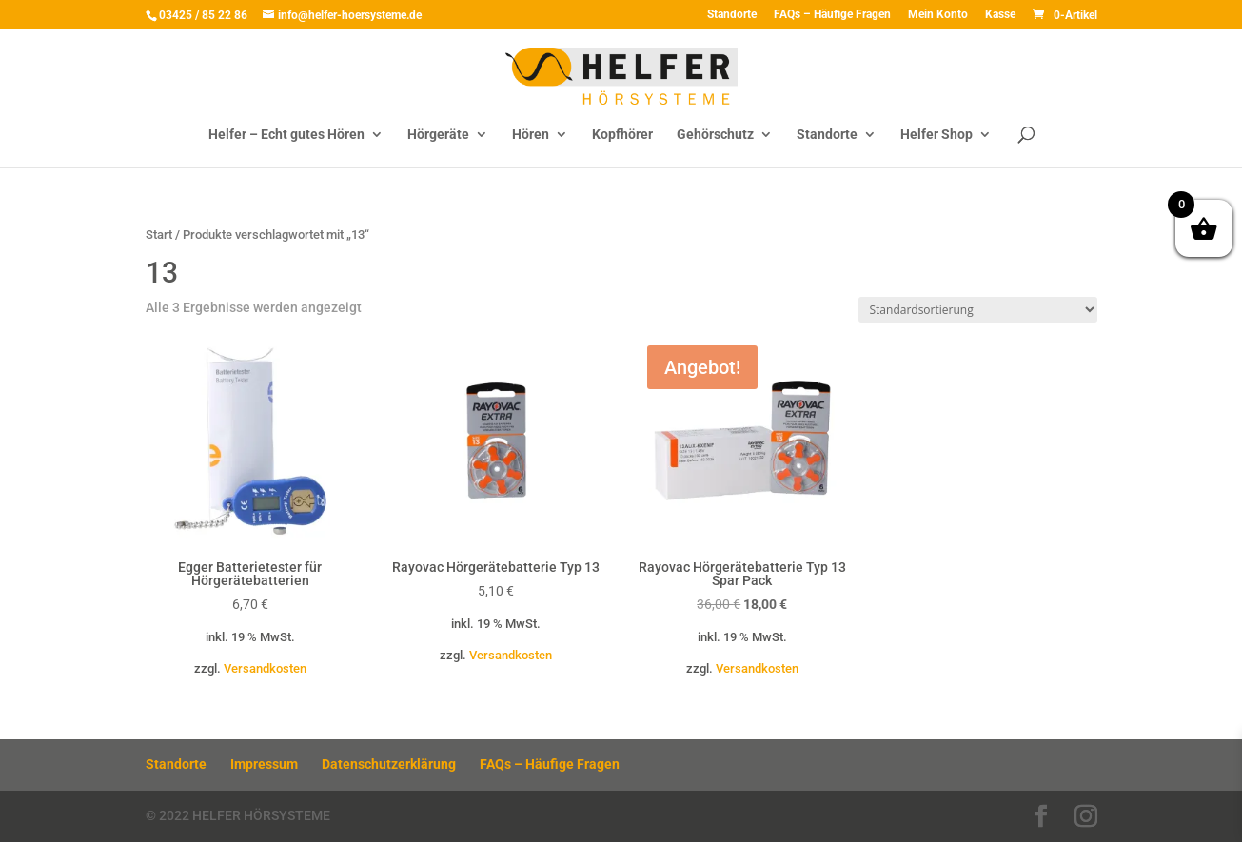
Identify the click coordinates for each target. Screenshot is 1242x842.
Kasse (1000, 15)
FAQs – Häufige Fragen (832, 15)
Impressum (264, 764)
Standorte (732, 15)
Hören (530, 134)
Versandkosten (265, 668)
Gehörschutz (715, 134)
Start (159, 234)
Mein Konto (938, 15)
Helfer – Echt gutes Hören (286, 134)
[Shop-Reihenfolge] (977, 310)
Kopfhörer (622, 134)
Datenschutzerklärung (389, 764)
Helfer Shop (936, 134)
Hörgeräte (438, 134)
